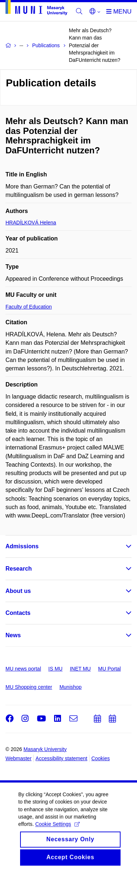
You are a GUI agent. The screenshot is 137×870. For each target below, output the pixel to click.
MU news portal (23, 669)
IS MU (55, 669)
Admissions (22, 546)
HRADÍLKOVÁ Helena (30, 222)
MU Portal (109, 669)
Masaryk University (44, 749)
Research (18, 568)
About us (18, 591)
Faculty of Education (28, 307)
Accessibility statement (61, 758)
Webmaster (18, 758)
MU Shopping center (28, 687)
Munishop (71, 687)
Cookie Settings (57, 829)
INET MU (80, 669)
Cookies (100, 758)
